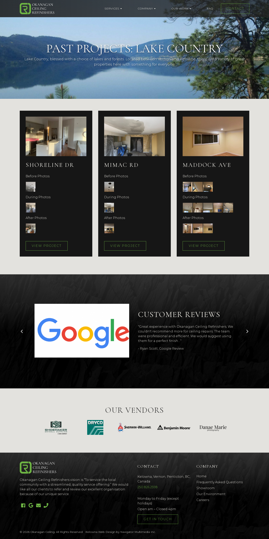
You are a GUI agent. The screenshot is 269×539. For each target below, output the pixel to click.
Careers (202, 500)
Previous (22, 331)
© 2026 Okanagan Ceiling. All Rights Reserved (51, 532)
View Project (47, 246)
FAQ (210, 8)
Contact (235, 8)
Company (147, 8)
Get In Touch (158, 519)
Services (113, 8)
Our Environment (211, 494)
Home (201, 476)
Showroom (205, 488)
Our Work (181, 8)
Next (247, 331)
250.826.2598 (147, 487)
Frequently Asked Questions (219, 482)
